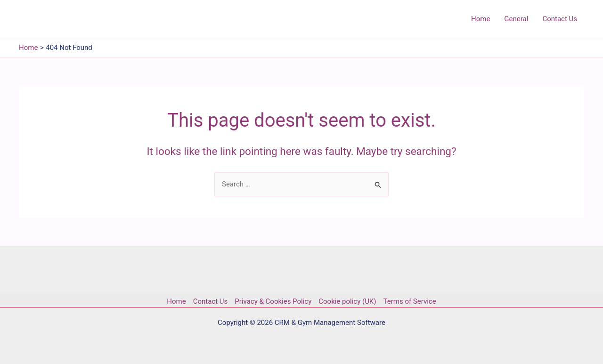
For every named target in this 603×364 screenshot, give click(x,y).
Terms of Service (409, 301)
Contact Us (210, 301)
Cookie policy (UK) (347, 301)
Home (176, 301)
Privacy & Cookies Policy (273, 301)
